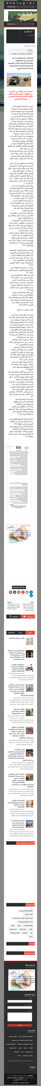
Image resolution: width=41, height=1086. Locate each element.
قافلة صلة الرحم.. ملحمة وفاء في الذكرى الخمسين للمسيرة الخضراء (17, 824)
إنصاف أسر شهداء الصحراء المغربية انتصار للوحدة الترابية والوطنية (16, 803)
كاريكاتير (25, 933)
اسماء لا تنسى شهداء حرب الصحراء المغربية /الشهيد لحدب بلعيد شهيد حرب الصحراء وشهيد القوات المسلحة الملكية (21, 690)
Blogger (20, 1063)
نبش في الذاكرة (15, 933)
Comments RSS (24, 1083)
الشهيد (24, 14)
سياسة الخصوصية (12, 39)
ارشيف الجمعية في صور (26, 911)
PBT (21, 1080)
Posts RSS (15, 1083)
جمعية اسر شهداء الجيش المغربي (15, 1079)
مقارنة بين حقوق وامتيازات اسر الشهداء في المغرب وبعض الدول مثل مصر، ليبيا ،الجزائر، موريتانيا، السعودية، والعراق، (21, 732)
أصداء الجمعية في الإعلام (25, 922)
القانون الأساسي (28, 925)
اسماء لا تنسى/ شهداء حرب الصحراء (23, 918)
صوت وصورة (13, 929)
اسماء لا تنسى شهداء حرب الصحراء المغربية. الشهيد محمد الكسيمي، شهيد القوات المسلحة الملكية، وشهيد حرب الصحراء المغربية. (21, 780)
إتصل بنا (19, 39)
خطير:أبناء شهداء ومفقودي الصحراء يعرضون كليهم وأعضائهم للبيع (17, 667)
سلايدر (31, 929)
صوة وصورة (23, 929)
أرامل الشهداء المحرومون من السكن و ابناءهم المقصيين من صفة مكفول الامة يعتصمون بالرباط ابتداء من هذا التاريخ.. (21, 754)
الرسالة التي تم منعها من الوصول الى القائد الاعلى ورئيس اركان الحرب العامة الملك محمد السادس (16, 655)
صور (31, 933)
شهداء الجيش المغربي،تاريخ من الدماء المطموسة (18, 711)
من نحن (23, 39)
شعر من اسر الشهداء (16, 638)
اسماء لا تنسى (29, 914)
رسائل (12, 925)
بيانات (19, 925)
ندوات (31, 937)
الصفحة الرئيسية (30, 39)
